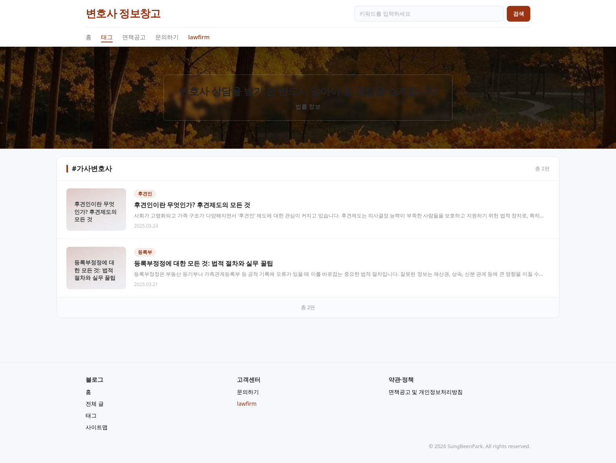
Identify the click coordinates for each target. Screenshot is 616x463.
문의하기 (167, 37)
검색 (518, 13)
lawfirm (199, 37)
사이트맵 (97, 427)
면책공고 (134, 37)
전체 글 (95, 403)
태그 (107, 37)
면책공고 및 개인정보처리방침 (426, 392)
